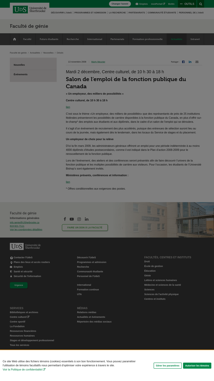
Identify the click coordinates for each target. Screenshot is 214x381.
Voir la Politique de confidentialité (22, 369)
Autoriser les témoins (197, 365)
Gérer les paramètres (167, 365)
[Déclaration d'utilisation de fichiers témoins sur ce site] (107, 365)
